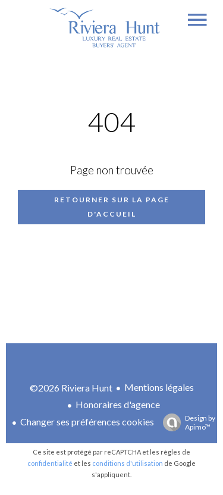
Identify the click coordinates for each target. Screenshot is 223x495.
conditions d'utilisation (127, 463)
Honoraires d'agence (118, 404)
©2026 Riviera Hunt (71, 387)
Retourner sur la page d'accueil (111, 206)
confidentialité (50, 463)
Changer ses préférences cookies (87, 421)
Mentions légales (159, 387)
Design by (186, 422)
